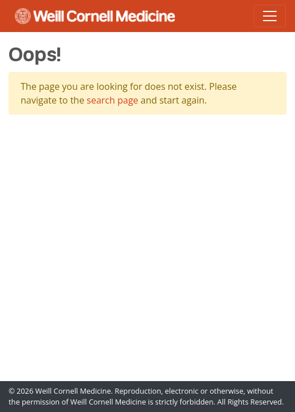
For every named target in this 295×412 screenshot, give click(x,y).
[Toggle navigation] (270, 16)
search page (112, 100)
